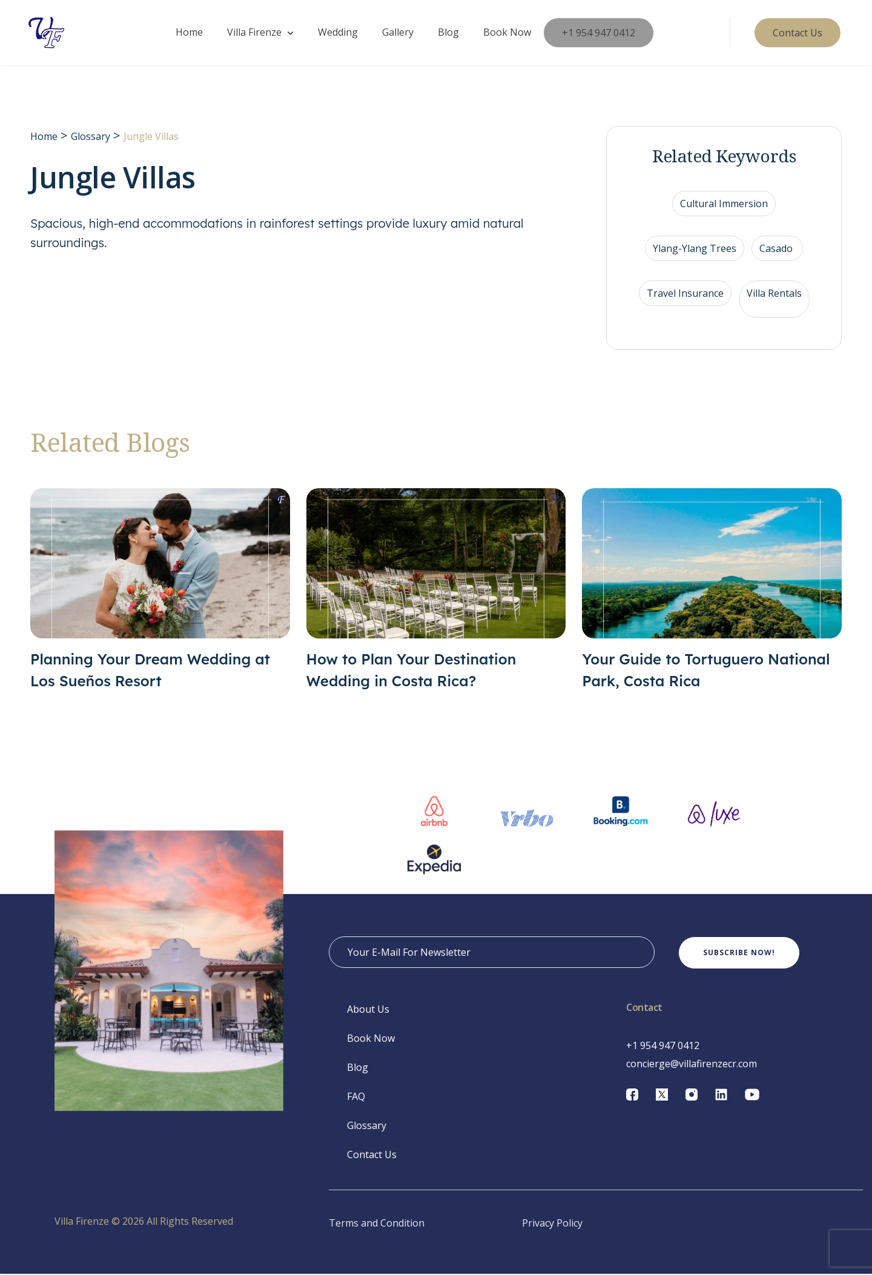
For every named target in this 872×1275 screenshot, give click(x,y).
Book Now (507, 32)
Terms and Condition (376, 1224)
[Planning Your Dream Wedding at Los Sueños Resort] (160, 591)
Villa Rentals (774, 294)
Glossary (90, 137)
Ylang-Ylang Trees (694, 249)
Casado (777, 249)
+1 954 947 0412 (598, 33)
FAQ (356, 1097)
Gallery (398, 32)
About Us (368, 1010)
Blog (448, 32)
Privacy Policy (552, 1224)
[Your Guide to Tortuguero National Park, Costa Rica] (712, 591)
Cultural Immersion (724, 204)
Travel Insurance (685, 294)
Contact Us (372, 1155)
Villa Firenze (254, 32)
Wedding (338, 32)
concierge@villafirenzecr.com (691, 1064)
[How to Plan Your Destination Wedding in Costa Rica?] (436, 591)
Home (189, 32)
